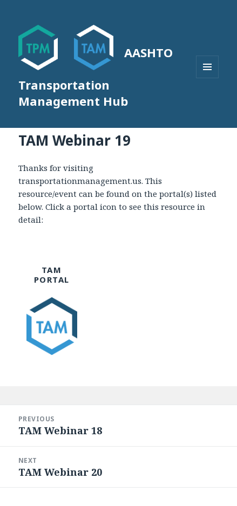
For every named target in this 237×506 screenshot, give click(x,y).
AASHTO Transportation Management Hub (95, 76)
